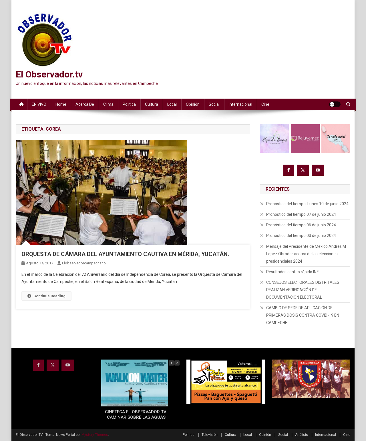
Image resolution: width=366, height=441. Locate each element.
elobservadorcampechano (84, 263)
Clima (108, 104)
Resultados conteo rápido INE (292, 272)
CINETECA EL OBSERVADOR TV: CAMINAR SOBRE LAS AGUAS (136, 414)
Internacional (240, 104)
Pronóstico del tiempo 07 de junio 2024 (301, 214)
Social (214, 104)
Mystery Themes (94, 435)
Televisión (210, 435)
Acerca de (84, 104)
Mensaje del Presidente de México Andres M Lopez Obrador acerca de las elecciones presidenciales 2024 (306, 254)
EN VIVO (39, 104)
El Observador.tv (49, 74)
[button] (177, 363)
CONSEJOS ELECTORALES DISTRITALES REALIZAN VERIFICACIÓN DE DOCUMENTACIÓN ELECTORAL (302, 290)
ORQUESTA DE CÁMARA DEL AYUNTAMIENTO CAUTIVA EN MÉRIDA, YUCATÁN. (125, 254)
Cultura (151, 104)
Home (60, 104)
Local (172, 104)
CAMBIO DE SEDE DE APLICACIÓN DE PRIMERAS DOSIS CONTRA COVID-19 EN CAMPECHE (302, 315)
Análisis (301, 435)
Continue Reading (46, 296)
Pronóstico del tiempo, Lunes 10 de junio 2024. (307, 203)
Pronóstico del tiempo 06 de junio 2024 (301, 225)
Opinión (193, 104)
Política (129, 104)
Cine (265, 104)
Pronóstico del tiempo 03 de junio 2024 (301, 235)
